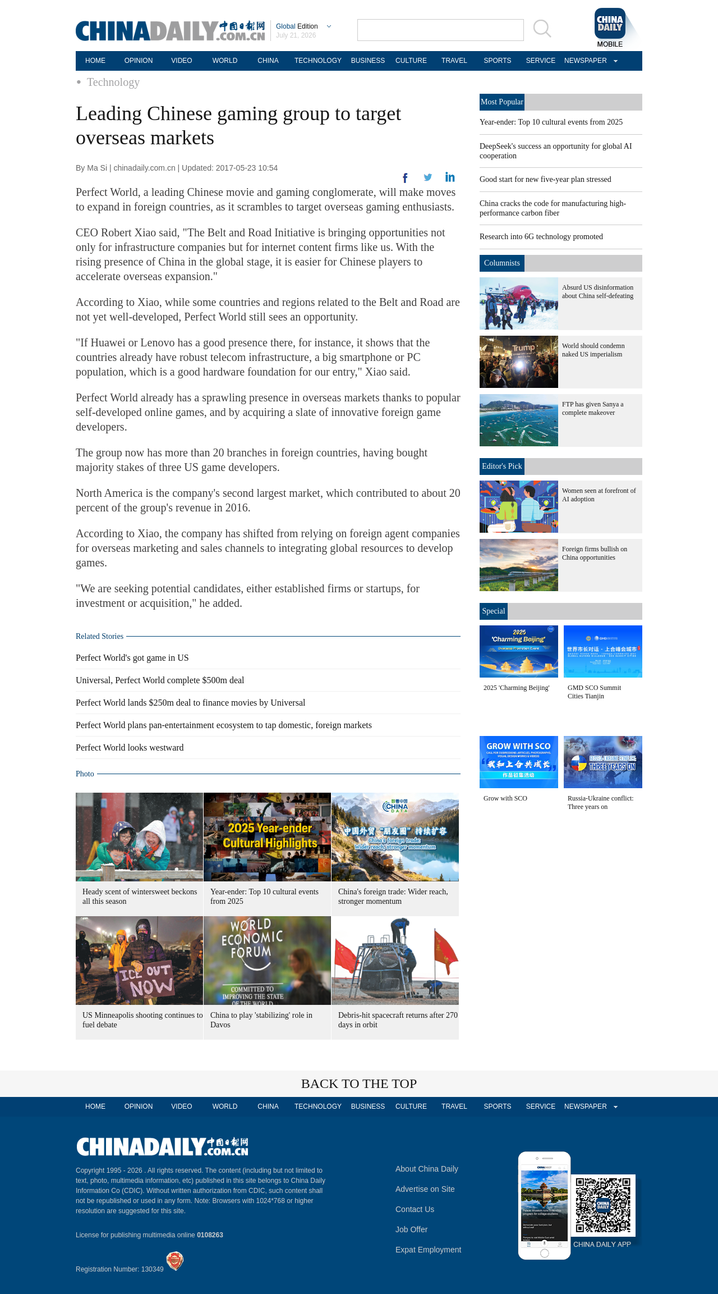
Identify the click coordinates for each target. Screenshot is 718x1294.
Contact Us (414, 1209)
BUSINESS (368, 61)
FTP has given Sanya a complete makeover (593, 408)
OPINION (139, 61)
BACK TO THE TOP (359, 1083)
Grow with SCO (505, 798)
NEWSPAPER (584, 61)
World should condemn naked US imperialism (593, 350)
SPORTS (497, 61)
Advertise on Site (425, 1189)
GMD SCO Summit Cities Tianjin (594, 692)
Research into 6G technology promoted (541, 236)
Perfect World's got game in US (132, 657)
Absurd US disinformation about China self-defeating (597, 292)
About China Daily (426, 1168)
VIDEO (181, 61)
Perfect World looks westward (130, 747)
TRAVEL (454, 61)
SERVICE (540, 61)
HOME (95, 61)
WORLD (225, 61)
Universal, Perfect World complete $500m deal (160, 680)
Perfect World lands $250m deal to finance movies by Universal (190, 702)
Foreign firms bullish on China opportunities (594, 553)
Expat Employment (428, 1249)
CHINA (267, 61)
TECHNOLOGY (318, 61)
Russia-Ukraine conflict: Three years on (601, 802)
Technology (113, 82)
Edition (297, 26)
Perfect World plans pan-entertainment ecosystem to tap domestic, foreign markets (224, 725)
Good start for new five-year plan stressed (545, 179)
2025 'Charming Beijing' (517, 688)
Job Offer (411, 1229)
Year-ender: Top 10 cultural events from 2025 (551, 122)
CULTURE (411, 61)
